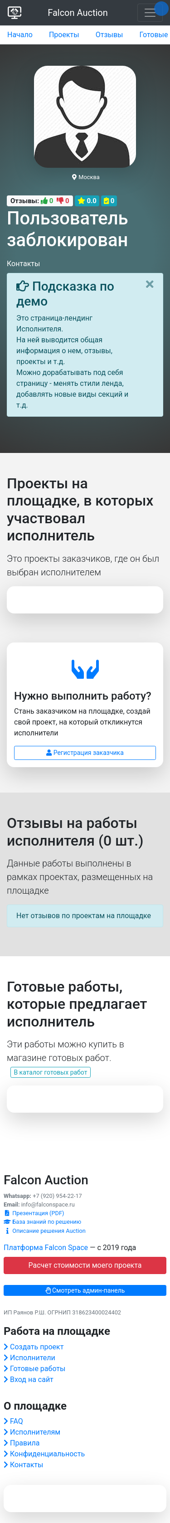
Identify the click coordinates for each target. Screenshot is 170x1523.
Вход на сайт (31, 1379)
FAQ (16, 1421)
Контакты (26, 1464)
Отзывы (109, 34)
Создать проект (36, 1347)
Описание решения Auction (45, 1230)
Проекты (64, 34)
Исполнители (32, 1357)
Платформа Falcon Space (46, 1247)
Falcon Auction (78, 12)
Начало (20, 34)
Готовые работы (38, 1368)
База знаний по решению (42, 1221)
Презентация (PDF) (34, 1213)
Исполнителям (35, 1432)
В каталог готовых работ (50, 1072)
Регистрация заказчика (85, 752)
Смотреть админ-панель (85, 1290)
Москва (85, 177)
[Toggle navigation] (150, 13)
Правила (24, 1443)
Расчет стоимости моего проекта (84, 1265)
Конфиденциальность (47, 1454)
